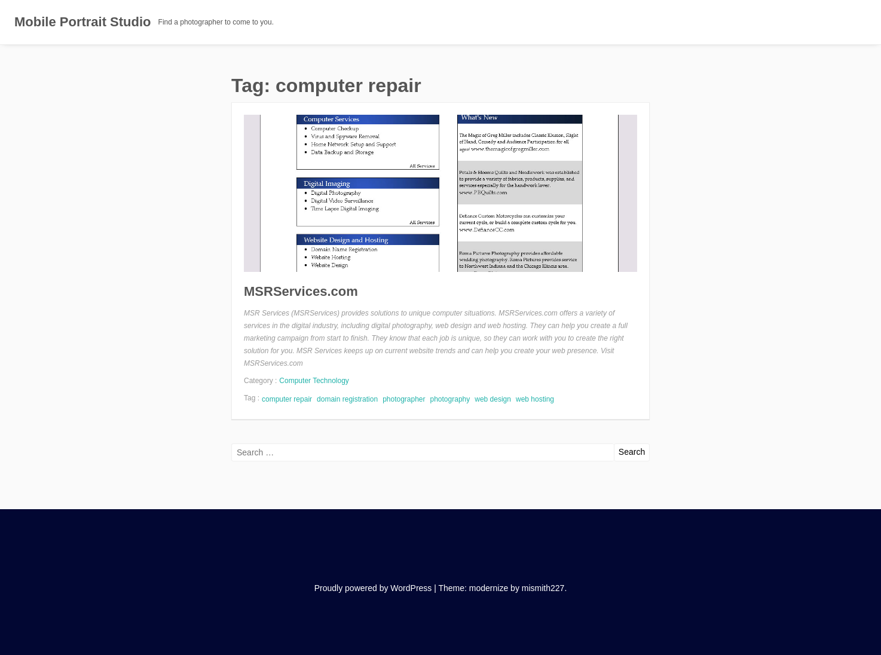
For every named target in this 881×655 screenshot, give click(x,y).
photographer (404, 399)
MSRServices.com (301, 291)
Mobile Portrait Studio (82, 21)
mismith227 (543, 588)
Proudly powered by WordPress (373, 588)
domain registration (347, 399)
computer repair (287, 399)
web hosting (535, 399)
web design (493, 399)
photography (450, 399)
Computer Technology (314, 381)
